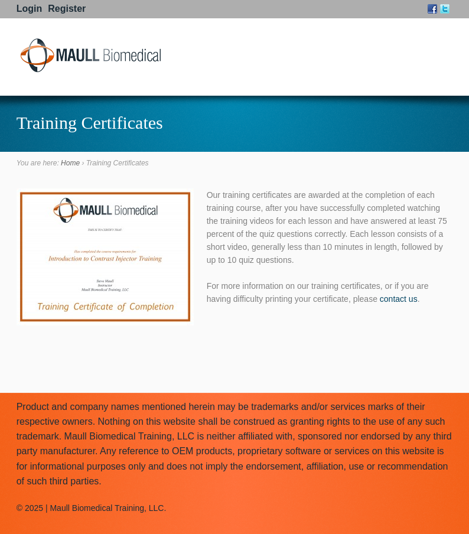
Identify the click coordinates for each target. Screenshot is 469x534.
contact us (399, 299)
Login (30, 9)
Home (70, 163)
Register (67, 9)
